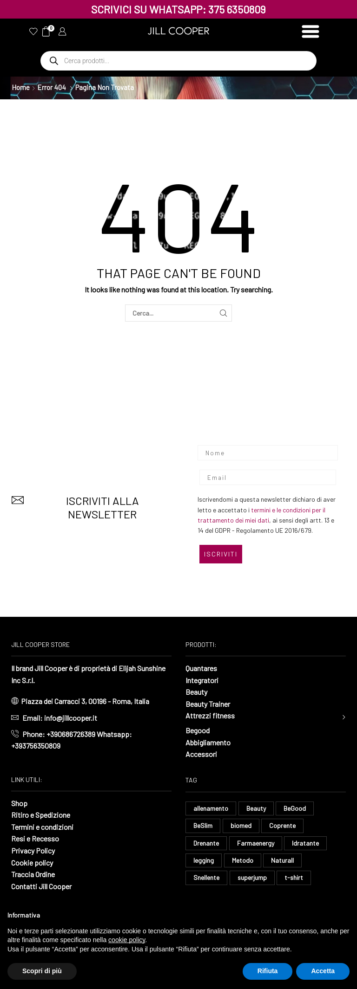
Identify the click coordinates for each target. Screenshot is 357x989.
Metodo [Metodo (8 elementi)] (242, 860)
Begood (197, 730)
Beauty (196, 691)
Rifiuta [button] (268, 971)
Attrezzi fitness (210, 715)
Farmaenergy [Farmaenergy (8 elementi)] (255, 843)
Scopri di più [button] (42, 971)
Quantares (201, 668)
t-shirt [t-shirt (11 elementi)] (293, 877)
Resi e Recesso (35, 838)
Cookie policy (32, 862)
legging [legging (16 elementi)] (203, 860)
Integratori (201, 680)
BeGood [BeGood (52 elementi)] (295, 808)
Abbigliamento (208, 742)
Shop (19, 803)
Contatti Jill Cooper (41, 886)
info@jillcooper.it (70, 717)
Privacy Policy (33, 850)
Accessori (201, 754)
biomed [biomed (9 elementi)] (241, 825)
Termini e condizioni (42, 826)
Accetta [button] (323, 971)
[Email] (267, 477)
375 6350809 (237, 9)
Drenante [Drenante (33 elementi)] (206, 843)
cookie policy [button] (126, 940)
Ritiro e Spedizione (40, 814)
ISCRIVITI (221, 554)
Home (21, 87)
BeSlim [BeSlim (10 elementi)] (202, 825)
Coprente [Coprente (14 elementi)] (282, 825)
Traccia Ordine (33, 874)
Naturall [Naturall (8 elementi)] (282, 860)
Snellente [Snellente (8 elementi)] (206, 877)
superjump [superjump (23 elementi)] (252, 877)
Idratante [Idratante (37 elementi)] (305, 843)
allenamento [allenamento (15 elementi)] (210, 808)
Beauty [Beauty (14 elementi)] (256, 808)
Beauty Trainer (207, 703)
